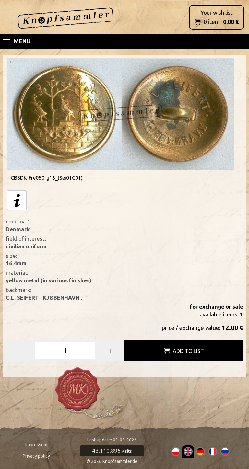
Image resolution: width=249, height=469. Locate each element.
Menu (16, 41)
